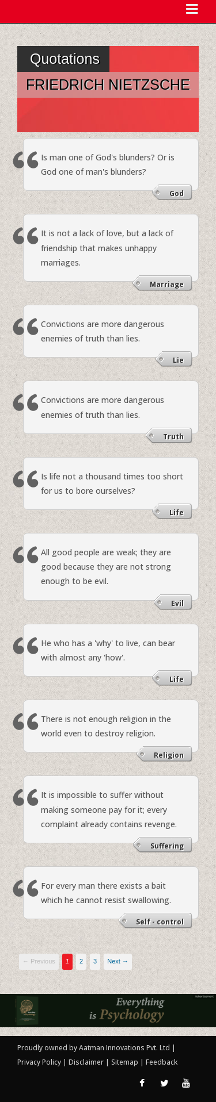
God (176, 193)
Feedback (161, 1062)
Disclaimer (86, 1062)
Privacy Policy (40, 1062)
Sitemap (125, 1062)
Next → (117, 961)
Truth (173, 436)
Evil (177, 603)
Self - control (160, 922)
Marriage (167, 284)
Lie (178, 360)
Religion (169, 755)
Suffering (167, 846)
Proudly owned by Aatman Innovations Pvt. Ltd (93, 1048)
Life (176, 512)
